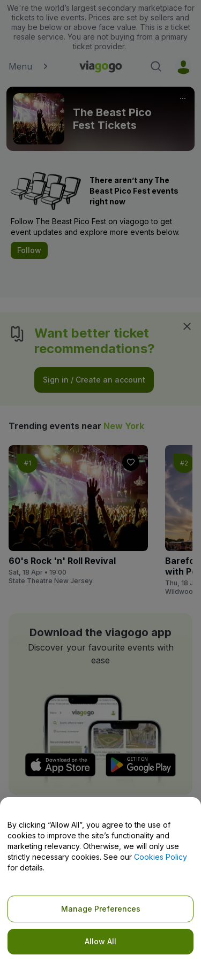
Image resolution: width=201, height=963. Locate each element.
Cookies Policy (160, 856)
